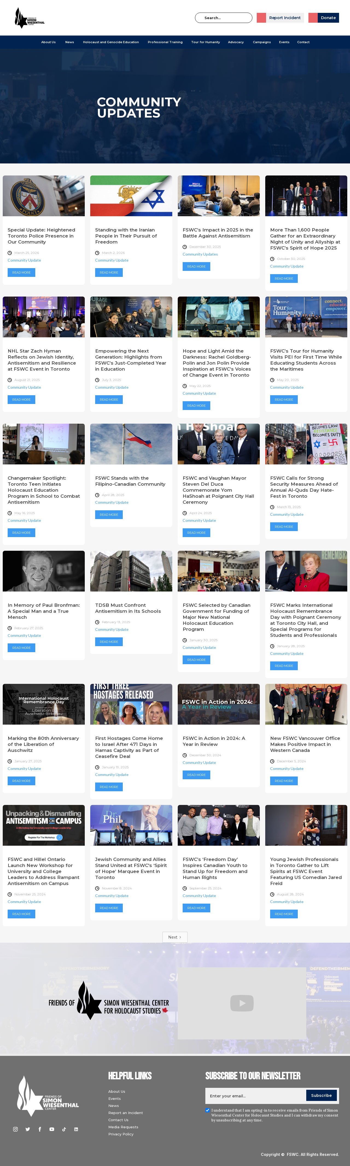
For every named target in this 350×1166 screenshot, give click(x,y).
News (113, 1105)
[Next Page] (175, 937)
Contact (303, 42)
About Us (48, 42)
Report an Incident (125, 1113)
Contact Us (118, 1120)
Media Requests (123, 1127)
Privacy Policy (120, 1134)
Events (284, 42)
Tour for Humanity (205, 42)
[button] (48, 42)
